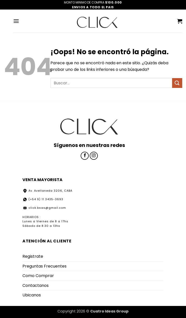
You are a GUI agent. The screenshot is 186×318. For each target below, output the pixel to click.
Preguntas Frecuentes (44, 266)
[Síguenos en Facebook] (85, 156)
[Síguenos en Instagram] (94, 156)
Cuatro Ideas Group (109, 311)
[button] (16, 21)
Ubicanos (31, 295)
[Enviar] (177, 83)
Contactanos (35, 285)
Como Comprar (38, 276)
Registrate (32, 256)
